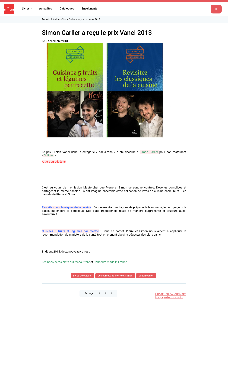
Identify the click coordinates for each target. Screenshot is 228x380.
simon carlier (146, 275)
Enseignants (89, 8)
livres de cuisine (82, 275)
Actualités (45, 8)
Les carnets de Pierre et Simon (115, 275)
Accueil (45, 19)
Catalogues (67, 8)
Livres (26, 8)
